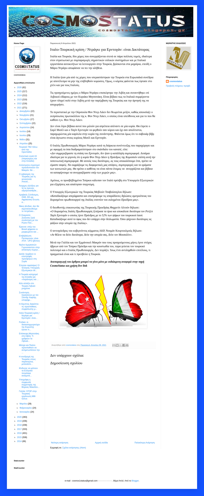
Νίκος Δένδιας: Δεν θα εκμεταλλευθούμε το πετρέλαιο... (29, 208)
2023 (19, 99)
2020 (19, 417)
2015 (19, 437)
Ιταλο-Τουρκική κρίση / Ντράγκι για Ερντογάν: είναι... (29, 315)
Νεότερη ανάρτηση (59, 442)
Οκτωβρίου (25, 119)
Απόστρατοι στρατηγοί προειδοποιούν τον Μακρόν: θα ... (29, 167)
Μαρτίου (24, 404)
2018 (19, 425)
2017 (19, 429)
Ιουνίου (23, 135)
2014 (19, 441)
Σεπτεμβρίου (26, 123)
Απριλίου (24, 143)
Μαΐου (23, 139)
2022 (19, 103)
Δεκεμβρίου (25, 111)
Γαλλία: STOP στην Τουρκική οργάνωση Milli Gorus (28, 395)
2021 (19, 107)
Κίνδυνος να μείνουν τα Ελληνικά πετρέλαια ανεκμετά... (28, 372)
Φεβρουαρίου (26, 408)
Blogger (135, 481)
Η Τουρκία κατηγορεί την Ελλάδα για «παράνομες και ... (29, 277)
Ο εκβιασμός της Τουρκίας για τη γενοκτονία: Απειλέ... (27, 178)
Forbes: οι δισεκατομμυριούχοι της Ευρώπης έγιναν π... (29, 326)
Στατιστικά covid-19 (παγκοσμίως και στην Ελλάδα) (28, 158)
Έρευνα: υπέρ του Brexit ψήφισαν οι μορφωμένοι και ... (28, 229)
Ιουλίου (23, 131)
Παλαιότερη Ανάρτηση (145, 442)
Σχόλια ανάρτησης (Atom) (74, 447)
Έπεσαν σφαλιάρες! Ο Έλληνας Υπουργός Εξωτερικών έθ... (29, 268)
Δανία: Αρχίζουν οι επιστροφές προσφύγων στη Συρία (28, 258)
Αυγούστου (25, 127)
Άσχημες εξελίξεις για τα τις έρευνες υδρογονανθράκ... (29, 188)
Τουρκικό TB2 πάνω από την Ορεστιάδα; (28, 149)
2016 (19, 433)
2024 (19, 95)
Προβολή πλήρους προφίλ (178, 86)
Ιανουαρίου (25, 412)
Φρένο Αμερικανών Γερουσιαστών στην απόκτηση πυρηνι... (29, 247)
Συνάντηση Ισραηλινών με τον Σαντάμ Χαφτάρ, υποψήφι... (28, 296)
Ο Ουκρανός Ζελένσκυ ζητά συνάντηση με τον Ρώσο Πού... (28, 219)
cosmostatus (175, 81)
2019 (19, 421)
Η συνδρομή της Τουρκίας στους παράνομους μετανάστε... (27, 360)
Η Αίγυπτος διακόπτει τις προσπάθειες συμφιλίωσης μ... (29, 306)
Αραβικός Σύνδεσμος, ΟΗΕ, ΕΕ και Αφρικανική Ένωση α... (29, 198)
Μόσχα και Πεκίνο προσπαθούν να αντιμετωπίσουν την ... (29, 349)
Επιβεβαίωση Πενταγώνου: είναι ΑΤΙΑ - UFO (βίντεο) (29, 238)
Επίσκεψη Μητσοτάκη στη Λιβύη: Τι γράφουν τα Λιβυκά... (29, 337)
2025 (19, 91)
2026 (19, 87)
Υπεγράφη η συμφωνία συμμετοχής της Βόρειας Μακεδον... (29, 383)
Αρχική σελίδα (101, 442)
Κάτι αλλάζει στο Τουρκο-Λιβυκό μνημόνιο (27, 286)
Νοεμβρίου (25, 115)
